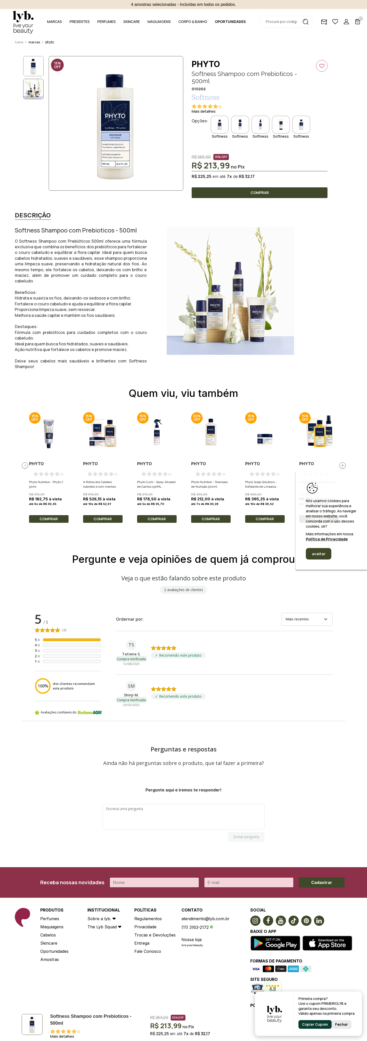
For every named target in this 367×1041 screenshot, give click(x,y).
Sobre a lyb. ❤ (101, 918)
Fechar (341, 1024)
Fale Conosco (147, 951)
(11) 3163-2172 (195, 927)
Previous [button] (25, 465)
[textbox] (286, 22)
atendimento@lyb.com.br (205, 918)
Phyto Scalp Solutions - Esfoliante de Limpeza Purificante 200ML (261, 486)
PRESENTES (80, 21)
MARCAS (54, 21)
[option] (116, 123)
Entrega (141, 943)
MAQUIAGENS (159, 21)
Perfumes (49, 918)
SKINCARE (131, 21)
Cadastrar (321, 882)
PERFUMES (106, 21)
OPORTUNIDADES (230, 21)
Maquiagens (51, 926)
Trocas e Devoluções (155, 935)
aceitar (318, 553)
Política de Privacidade (327, 539)
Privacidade (145, 926)
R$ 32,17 (247, 176)
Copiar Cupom (315, 1024)
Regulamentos (148, 918)
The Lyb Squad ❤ (104, 926)
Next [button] (342, 465)
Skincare (48, 943)
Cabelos (48, 935)
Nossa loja (191, 939)
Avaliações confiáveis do (68, 712)
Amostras (49, 959)
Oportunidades (54, 951)
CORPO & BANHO (192, 21)
